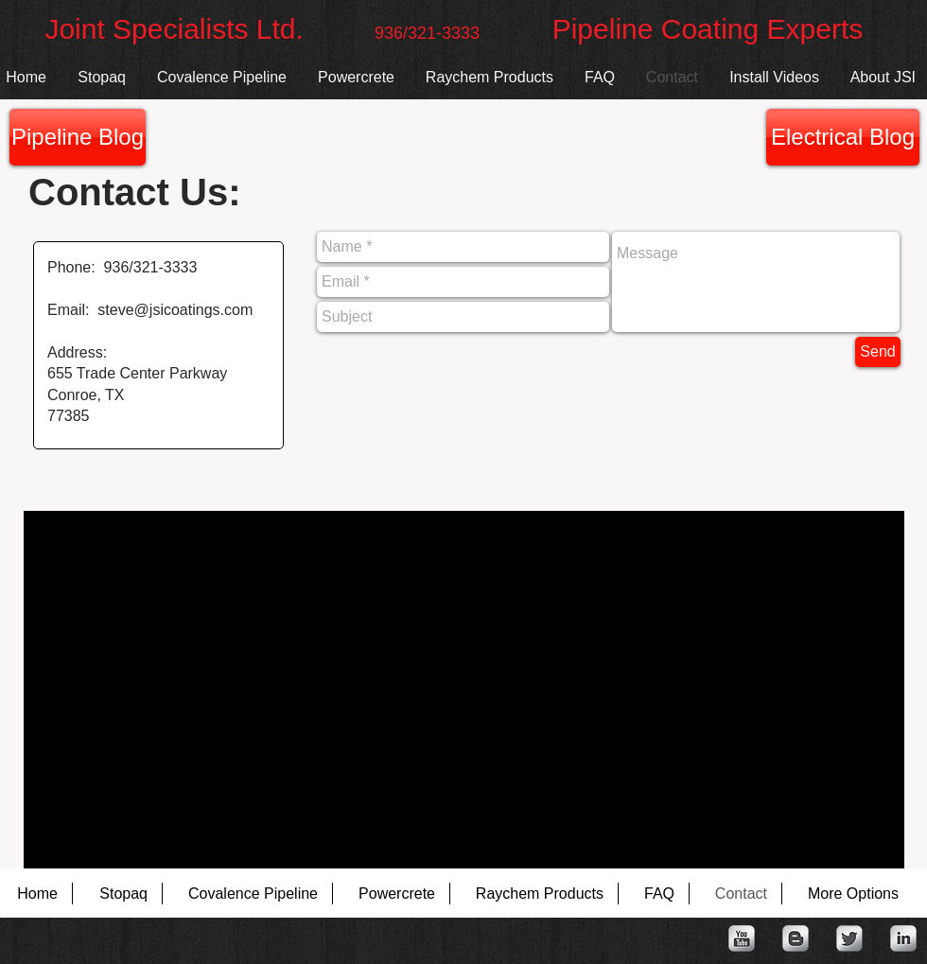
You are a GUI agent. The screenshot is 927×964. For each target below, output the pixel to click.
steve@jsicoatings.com (175, 310)
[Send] (878, 352)
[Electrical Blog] (842, 137)
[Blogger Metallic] (795, 938)
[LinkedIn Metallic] (903, 938)
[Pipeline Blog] (77, 137)
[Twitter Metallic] (849, 938)
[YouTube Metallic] (741, 938)
